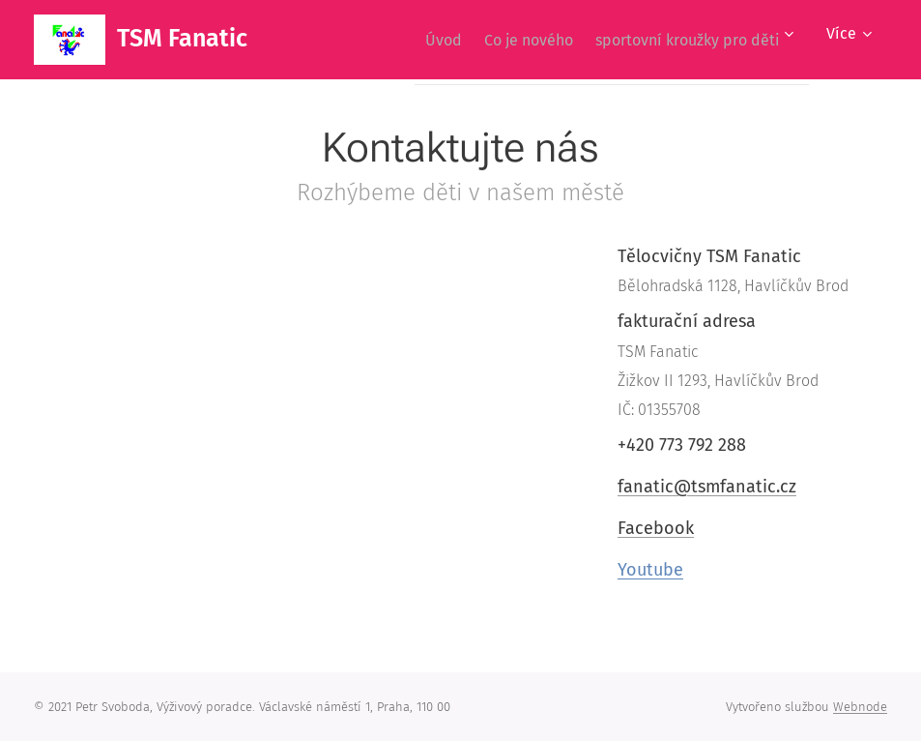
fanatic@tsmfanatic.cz (707, 485)
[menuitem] (416, 39)
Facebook (656, 528)
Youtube (650, 569)
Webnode (860, 706)
